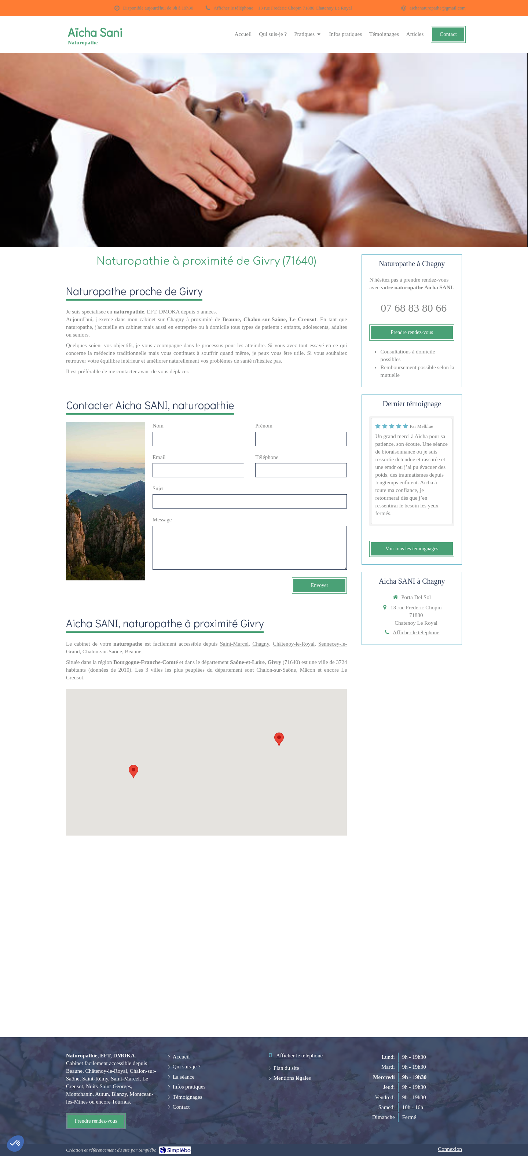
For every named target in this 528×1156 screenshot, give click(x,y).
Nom (158, 426)
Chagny (260, 644)
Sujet (158, 488)
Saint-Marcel (234, 644)
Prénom (263, 426)
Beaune (133, 651)
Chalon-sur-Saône (102, 651)
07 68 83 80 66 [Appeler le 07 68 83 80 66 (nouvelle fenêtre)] (414, 308)
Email (159, 457)
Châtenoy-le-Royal (294, 644)
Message (162, 519)
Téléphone (266, 457)
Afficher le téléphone (233, 8)
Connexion (450, 1149)
